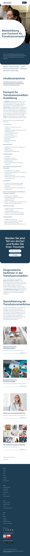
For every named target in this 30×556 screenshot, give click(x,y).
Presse (4, 473)
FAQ (3, 514)
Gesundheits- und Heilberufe (7, 523)
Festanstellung (5, 490)
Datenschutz (5, 551)
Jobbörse (4, 494)
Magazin (4, 516)
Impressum (4, 551)
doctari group (9, 551)
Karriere (4, 471)
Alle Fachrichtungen (14, 66)
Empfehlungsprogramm (6, 487)
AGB (22, 551)
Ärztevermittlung (5, 492)
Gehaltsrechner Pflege (6, 502)
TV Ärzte (4, 506)
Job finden (15, 256)
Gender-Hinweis (18, 551)
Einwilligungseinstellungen (12, 551)
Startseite (5, 66)
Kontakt (4, 475)
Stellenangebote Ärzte (6, 496)
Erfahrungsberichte (6, 480)
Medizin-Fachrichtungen (7, 521)
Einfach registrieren (15, 251)
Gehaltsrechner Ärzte (6, 504)
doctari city (5, 477)
